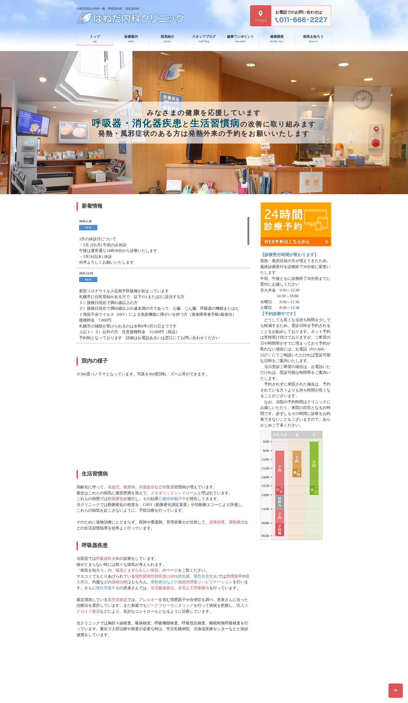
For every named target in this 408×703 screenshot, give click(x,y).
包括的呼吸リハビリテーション (205, 582)
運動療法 (236, 522)
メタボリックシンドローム (174, 493)
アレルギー (148, 600)
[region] (163, 281)
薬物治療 (119, 582)
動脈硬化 (115, 499)
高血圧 (113, 487)
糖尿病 (129, 487)
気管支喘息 (117, 600)
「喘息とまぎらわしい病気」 (137, 570)
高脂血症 (147, 487)
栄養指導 (217, 522)
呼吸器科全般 (107, 558)
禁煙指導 (234, 576)
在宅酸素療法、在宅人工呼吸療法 (180, 588)
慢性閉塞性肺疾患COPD (156, 576)
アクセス (260, 16)
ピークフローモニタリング (170, 605)
